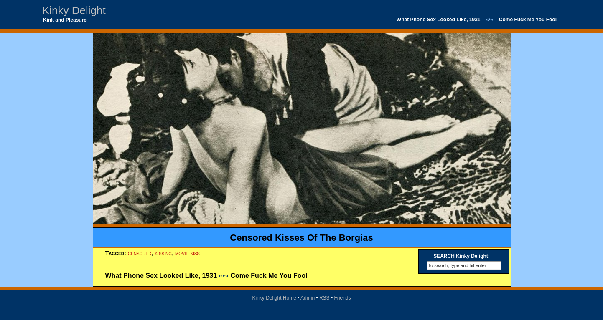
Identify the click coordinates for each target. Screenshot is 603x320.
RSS (324, 298)
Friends (342, 298)
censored (140, 253)
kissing (163, 253)
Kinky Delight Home (274, 298)
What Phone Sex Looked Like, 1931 (439, 20)
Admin (307, 298)
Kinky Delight (74, 10)
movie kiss (187, 253)
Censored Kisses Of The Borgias (301, 237)
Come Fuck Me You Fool (528, 20)
